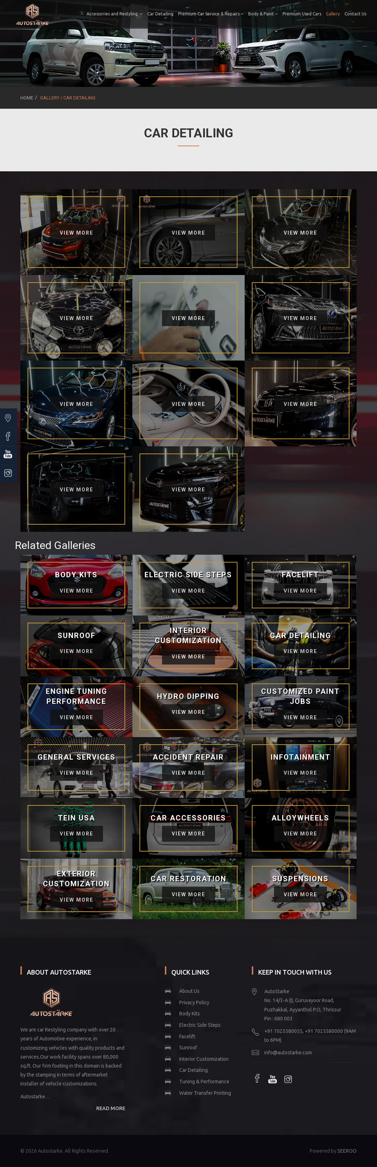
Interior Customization (204, 1059)
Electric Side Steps (200, 1025)
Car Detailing (175, 13)
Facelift (187, 1036)
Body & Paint (278, 13)
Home (26, 97)
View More (76, 233)
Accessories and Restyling (130, 13)
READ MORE (110, 1108)
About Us (189, 991)
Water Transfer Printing (205, 1093)
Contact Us (346, 41)
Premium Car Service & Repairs (226, 13)
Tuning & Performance (204, 1081)
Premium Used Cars (317, 13)
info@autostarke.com (288, 1052)
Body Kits (189, 1013)
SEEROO (347, 1151)
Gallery (348, 13)
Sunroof (188, 1047)
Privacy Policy (194, 1002)
